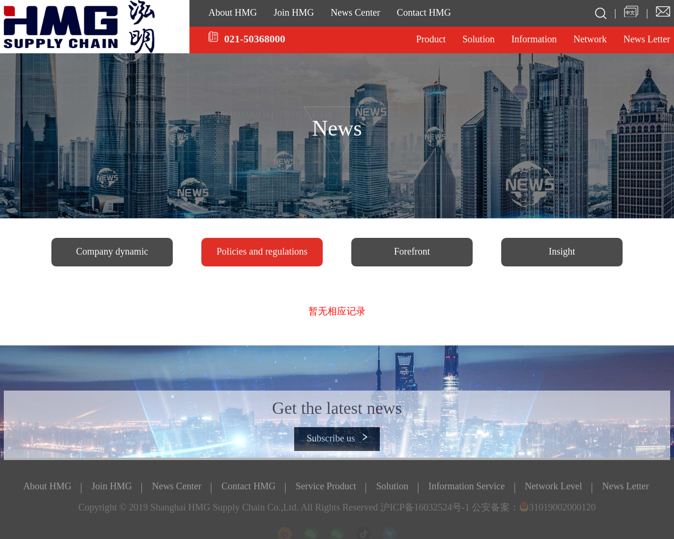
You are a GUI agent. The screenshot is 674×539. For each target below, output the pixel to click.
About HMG (232, 13)
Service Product (326, 489)
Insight (562, 253)
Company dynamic (112, 253)
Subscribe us (337, 450)
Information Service (466, 489)
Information (534, 40)
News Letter (625, 489)
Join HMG (294, 13)
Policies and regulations (262, 253)
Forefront (412, 253)
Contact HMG (424, 13)
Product (431, 40)
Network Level (554, 489)
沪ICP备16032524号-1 (425, 510)
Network (590, 40)
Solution (478, 40)
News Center (355, 13)
